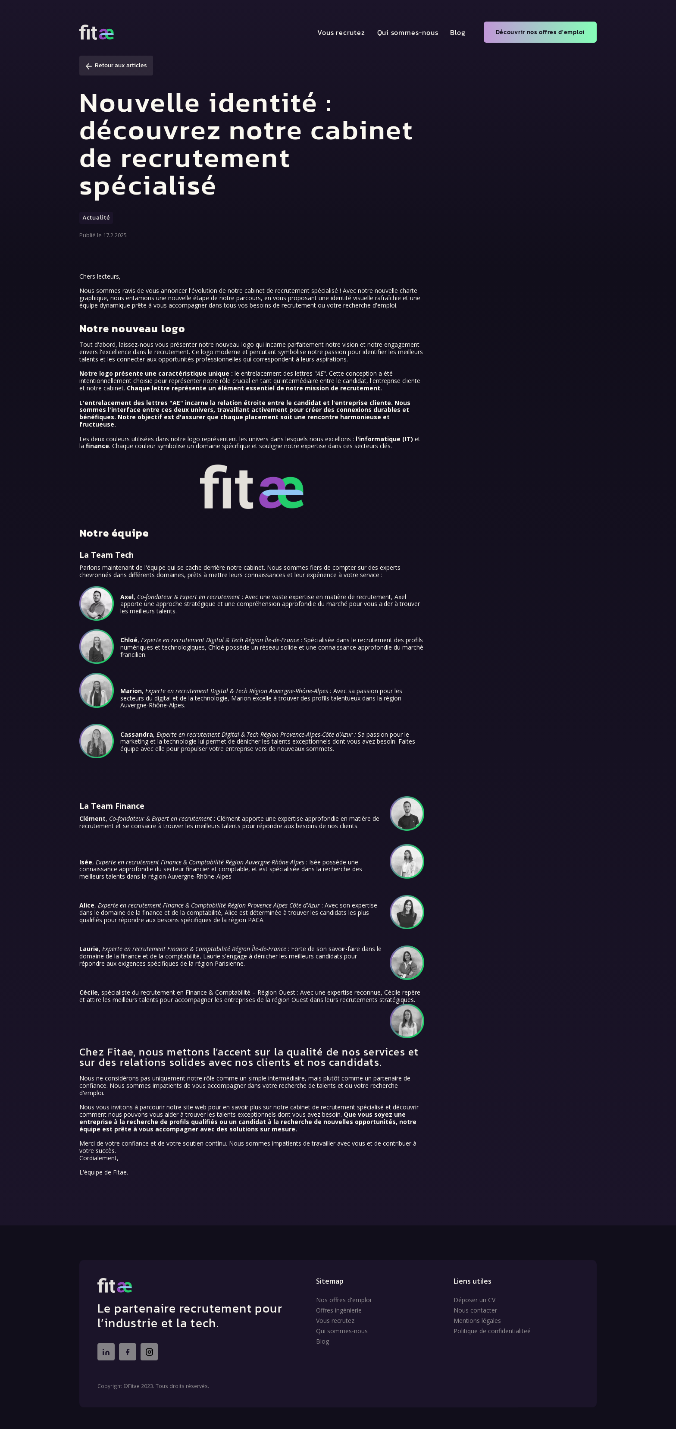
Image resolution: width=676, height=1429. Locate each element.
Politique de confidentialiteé (492, 1331)
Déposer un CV (474, 1300)
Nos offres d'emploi (343, 1300)
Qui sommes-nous (407, 32)
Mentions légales (477, 1321)
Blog (457, 32)
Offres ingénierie (339, 1310)
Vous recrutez (341, 32)
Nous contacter (475, 1310)
